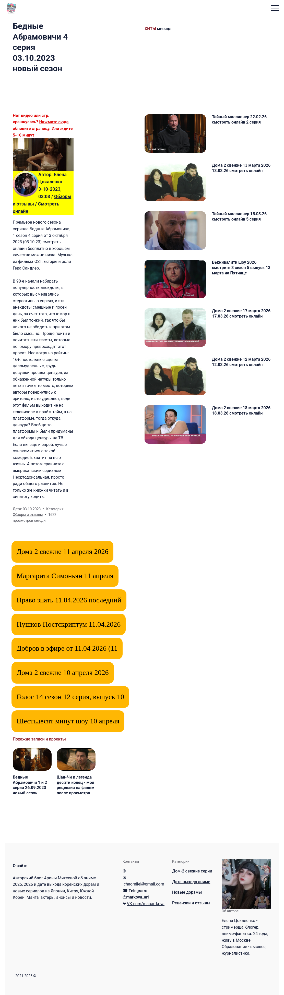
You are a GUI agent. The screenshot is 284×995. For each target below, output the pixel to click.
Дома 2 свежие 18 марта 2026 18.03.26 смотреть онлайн (241, 410)
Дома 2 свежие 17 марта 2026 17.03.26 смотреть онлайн (241, 313)
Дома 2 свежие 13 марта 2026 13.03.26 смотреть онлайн (241, 168)
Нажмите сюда (53, 121)
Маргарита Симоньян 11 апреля (65, 576)
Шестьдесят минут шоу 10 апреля (68, 721)
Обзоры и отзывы (28, 515)
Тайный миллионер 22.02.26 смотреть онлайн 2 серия (239, 119)
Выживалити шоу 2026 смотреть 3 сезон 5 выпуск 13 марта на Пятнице (241, 267)
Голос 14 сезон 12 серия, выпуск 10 (70, 697)
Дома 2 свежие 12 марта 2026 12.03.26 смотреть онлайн (241, 362)
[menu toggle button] (275, 8)
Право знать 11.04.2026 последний (69, 600)
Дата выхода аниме (191, 881)
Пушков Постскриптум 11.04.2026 (69, 624)
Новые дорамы (187, 892)
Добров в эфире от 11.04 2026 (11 (67, 648)
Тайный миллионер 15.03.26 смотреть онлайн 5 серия (239, 216)
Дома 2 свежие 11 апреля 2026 (62, 551)
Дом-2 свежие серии (192, 871)
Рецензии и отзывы (191, 903)
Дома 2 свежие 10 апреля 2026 (63, 672)
